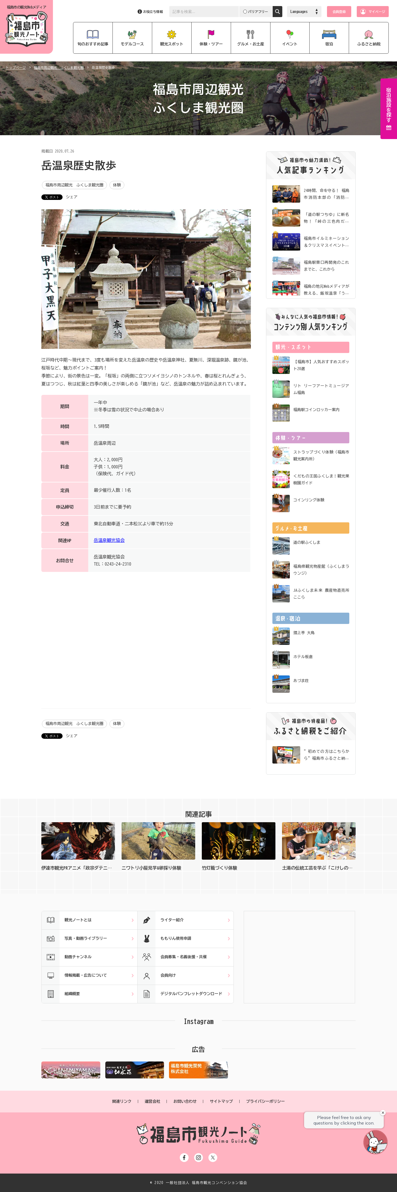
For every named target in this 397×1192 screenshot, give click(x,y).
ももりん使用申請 (164, 939)
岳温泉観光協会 (109, 540)
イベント (289, 44)
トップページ (16, 67)
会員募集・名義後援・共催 (172, 957)
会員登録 (339, 11)
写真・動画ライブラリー (74, 939)
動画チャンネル (67, 957)
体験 (117, 185)
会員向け (157, 975)
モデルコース (132, 44)
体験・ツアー (211, 44)
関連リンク (122, 1101)
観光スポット (171, 44)
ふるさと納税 (368, 44)
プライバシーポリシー (265, 1101)
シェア (71, 197)
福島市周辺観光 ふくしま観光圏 (59, 67)
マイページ (377, 11)
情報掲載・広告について (74, 975)
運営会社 (152, 1101)
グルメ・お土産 (250, 44)
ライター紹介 (161, 920)
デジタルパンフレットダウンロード (180, 994)
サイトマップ (221, 1101)
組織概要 (61, 994)
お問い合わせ (185, 1101)
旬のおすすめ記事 (92, 44)
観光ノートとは (67, 920)
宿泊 (329, 44)
